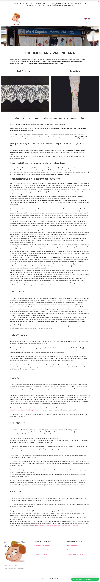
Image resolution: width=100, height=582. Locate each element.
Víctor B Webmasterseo (50, 578)
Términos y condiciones (42, 545)
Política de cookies (41, 554)
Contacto (70, 550)
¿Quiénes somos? (72, 545)
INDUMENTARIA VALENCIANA (50, 53)
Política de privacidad (42, 550)
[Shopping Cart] (85, 19)
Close (98, 2)
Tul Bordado (25, 71)
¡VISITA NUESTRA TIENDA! (75, 554)
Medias (75, 71)
